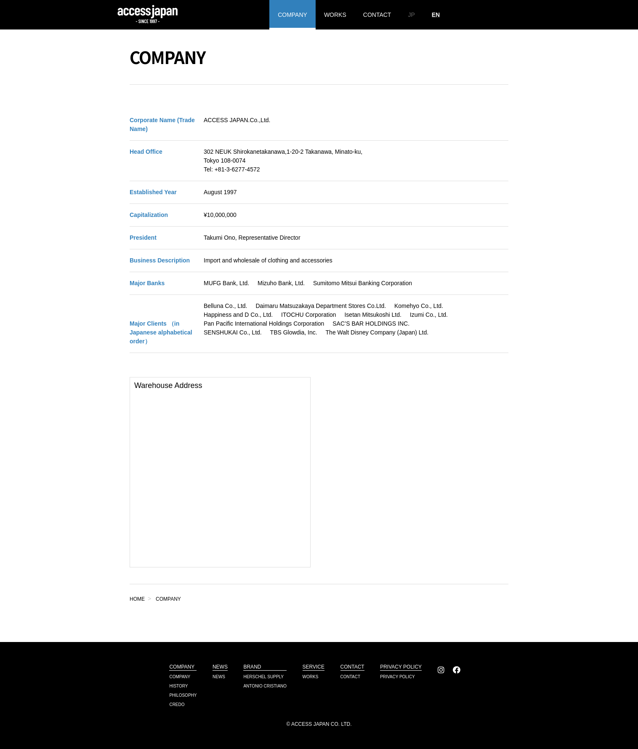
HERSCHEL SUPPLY (263, 676)
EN (436, 14)
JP (411, 14)
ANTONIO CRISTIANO (265, 686)
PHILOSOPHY (183, 695)
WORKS (335, 14)
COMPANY (292, 14)
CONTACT (377, 14)
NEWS (219, 676)
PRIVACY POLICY (397, 676)
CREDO (176, 704)
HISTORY (178, 686)
